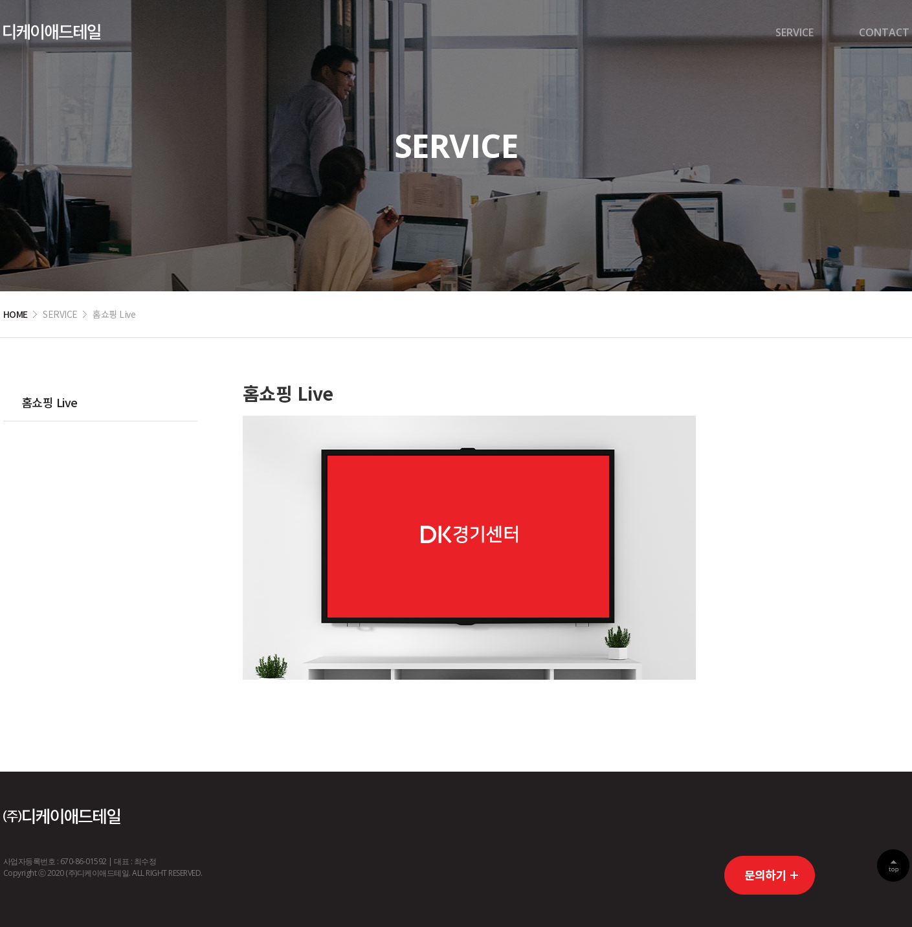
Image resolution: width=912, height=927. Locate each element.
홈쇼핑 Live (49, 402)
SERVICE (794, 32)
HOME (15, 313)
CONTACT (884, 32)
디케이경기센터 (51, 32)
